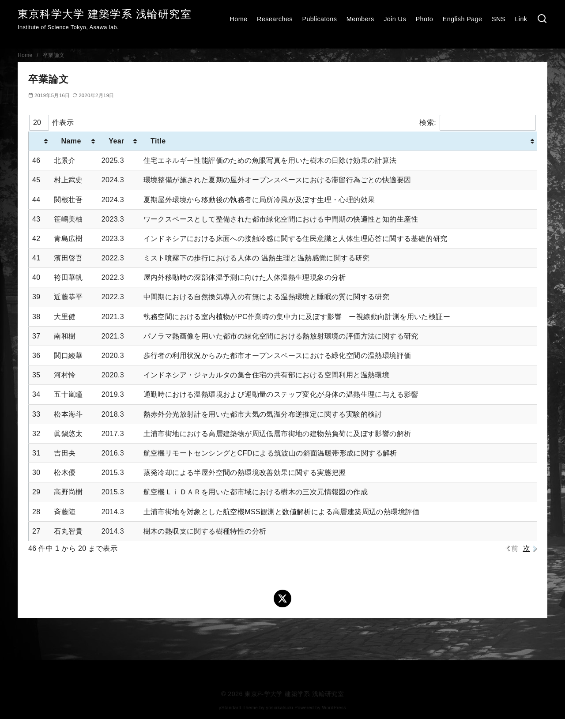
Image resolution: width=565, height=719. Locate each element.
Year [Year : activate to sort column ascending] (117, 141)
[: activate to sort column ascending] (40, 141)
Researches (275, 19)
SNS (498, 19)
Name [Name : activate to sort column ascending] (71, 141)
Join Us (395, 19)
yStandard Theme (238, 707)
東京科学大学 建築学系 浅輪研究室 (105, 14)
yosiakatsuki (279, 707)
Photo (424, 19)
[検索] (542, 19)
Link (521, 19)
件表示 (51, 122)
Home (238, 19)
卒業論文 (54, 55)
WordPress (334, 707)
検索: (477, 122)
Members (360, 19)
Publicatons (319, 19)
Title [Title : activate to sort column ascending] (158, 141)
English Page (462, 19)
